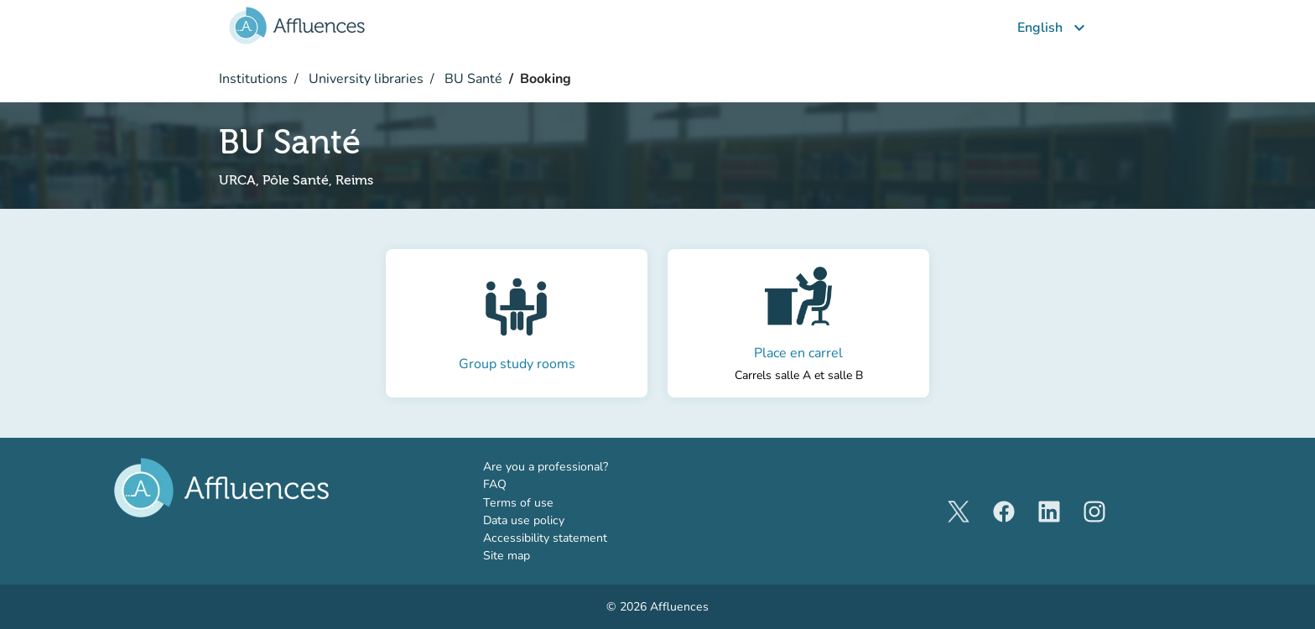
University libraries (364, 79)
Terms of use (518, 503)
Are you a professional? (570, 466)
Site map (506, 556)
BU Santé (471, 79)
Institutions (253, 79)
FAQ (495, 484)
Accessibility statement (545, 538)
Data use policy (523, 520)
